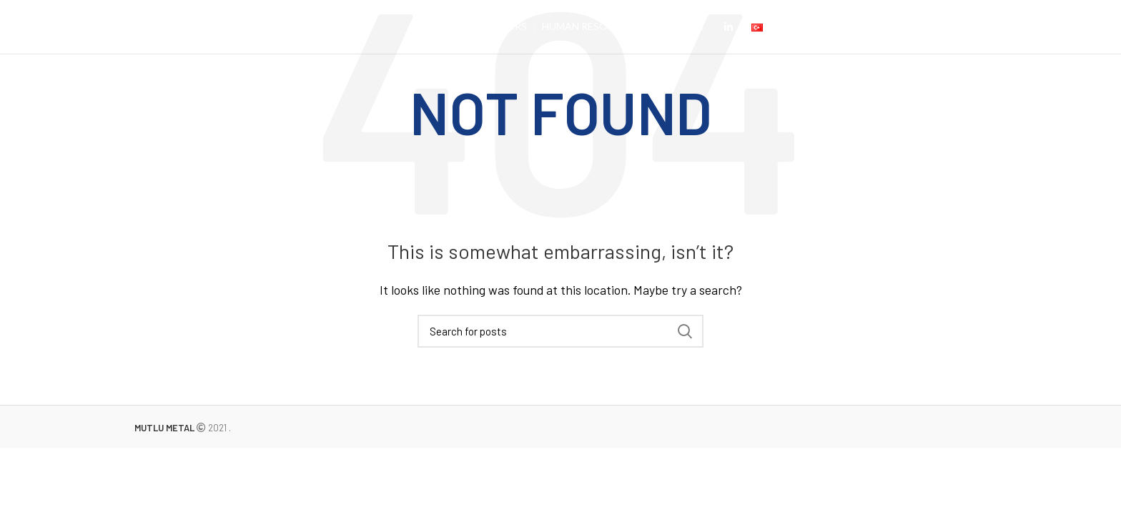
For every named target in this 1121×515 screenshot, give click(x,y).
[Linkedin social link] (728, 27)
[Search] (560, 331)
